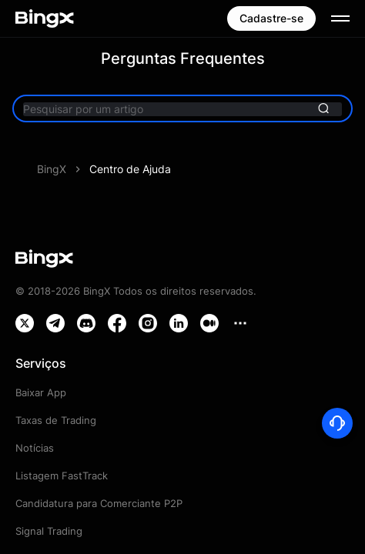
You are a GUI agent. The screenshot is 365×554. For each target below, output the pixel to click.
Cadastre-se (271, 18)
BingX (51, 168)
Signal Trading (48, 531)
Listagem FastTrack (61, 475)
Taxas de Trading (55, 420)
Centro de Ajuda (130, 168)
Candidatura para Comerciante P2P (98, 503)
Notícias (34, 448)
